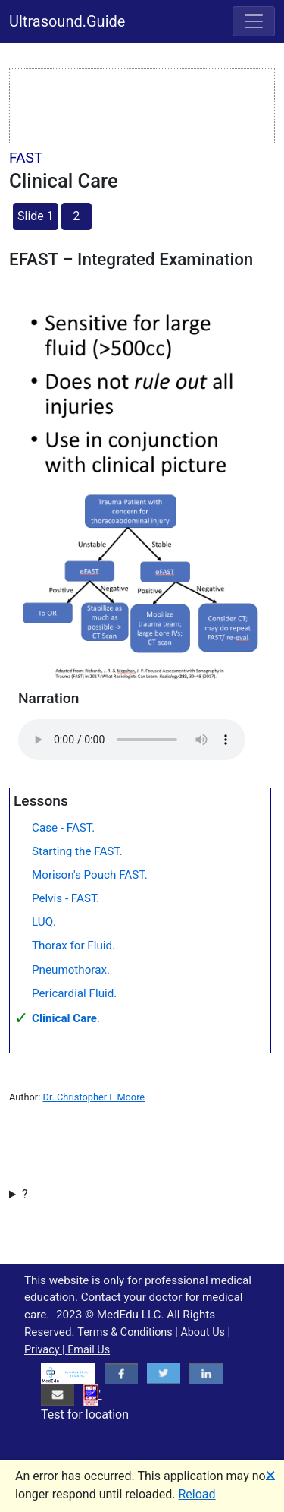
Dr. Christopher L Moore (93, 1097)
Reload (197, 1494)
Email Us (88, 1349)
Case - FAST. (63, 828)
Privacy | (45, 1349)
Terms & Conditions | (128, 1332)
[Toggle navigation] (254, 21)
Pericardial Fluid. (74, 993)
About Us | (205, 1332)
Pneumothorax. (71, 970)
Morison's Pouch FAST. (90, 875)
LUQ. (44, 922)
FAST (25, 157)
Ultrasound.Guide (67, 21)
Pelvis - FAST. (65, 898)
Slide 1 (35, 216)
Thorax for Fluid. (73, 945)
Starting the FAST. (77, 851)
